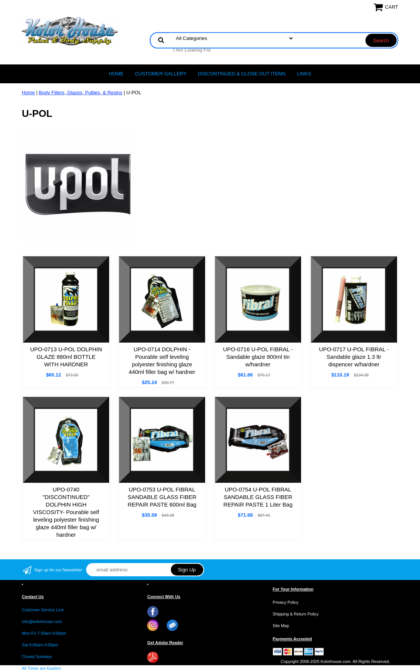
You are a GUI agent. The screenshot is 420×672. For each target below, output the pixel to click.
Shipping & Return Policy (296, 614)
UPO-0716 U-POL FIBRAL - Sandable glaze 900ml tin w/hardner (258, 356)
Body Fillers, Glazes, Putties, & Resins (80, 92)
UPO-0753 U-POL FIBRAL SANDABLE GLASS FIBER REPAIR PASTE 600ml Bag (162, 497)
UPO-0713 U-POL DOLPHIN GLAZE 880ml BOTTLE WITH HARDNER (66, 356)
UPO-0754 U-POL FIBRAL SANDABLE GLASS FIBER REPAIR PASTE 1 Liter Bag (258, 497)
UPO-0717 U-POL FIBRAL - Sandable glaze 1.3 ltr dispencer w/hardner (354, 356)
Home (116, 74)
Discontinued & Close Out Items (242, 74)
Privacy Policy (285, 602)
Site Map (281, 625)
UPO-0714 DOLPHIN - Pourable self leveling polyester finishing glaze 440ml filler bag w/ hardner (162, 360)
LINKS (304, 74)
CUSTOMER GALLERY (161, 74)
